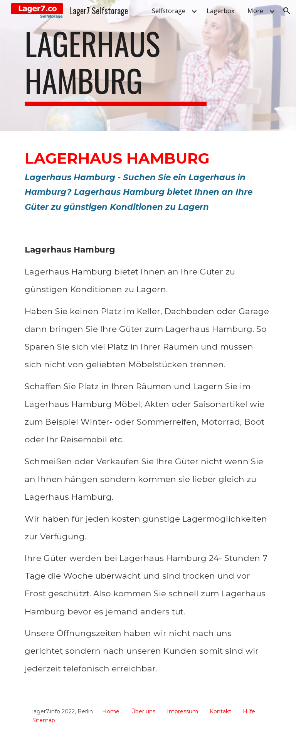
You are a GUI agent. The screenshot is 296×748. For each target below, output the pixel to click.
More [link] (255, 11)
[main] (115, 65)
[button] (287, 11)
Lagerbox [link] (220, 11)
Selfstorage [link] (168, 11)
